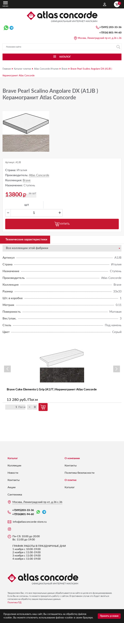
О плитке (71, 480)
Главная (7, 69)
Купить (62, 224)
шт (26, 205)
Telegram (44, 512)
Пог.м (21, 407)
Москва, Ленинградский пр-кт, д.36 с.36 (99, 38)
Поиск (118, 47)
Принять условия (109, 616)
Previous (7, 369)
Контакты (14, 480)
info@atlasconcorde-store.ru (30, 521)
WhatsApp (38, 512)
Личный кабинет (104, 4)
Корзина (117, 4)
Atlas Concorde (39, 175)
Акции (11, 487)
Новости (13, 472)
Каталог (13, 458)
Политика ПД (14, 603)
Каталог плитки (22, 69)
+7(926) (110, 32)
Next (116, 369)
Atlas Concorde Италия (46, 69)
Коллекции (14, 465)
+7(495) (110, 27)
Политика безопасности (79, 472)
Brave (64, 69)
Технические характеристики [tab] (26, 239)
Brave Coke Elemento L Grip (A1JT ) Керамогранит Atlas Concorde (52, 389)
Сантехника (15, 494)
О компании (72, 458)
